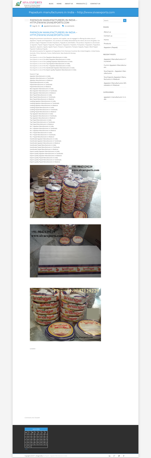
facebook (124, 456)
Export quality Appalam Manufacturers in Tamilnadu (46, 153)
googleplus (114, 456)
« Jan (26, 449)
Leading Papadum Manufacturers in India (59, 61)
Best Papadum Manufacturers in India (58, 59)
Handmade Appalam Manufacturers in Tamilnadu (45, 141)
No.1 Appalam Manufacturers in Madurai (43, 130)
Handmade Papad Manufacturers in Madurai (44, 149)
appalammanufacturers (52, 26)
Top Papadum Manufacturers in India (58, 64)
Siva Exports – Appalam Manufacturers (115, 72)
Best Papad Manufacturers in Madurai (42, 99)
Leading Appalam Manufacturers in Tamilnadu (44, 103)
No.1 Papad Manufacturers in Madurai (42, 137)
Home (59, 4)
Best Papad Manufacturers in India (41, 95)
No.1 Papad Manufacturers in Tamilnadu (43, 135)
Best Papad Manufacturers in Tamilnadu (42, 97)
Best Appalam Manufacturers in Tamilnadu (43, 91)
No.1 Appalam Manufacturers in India (42, 126)
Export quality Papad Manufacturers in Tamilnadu (45, 160)
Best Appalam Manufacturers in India (41, 89)
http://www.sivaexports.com (49, 35)
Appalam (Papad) (111, 47)
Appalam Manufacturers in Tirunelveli (115, 60)
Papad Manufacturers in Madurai (40, 87)
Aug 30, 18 (36, 26)
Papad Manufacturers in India (39, 82)
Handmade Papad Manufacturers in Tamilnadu (45, 147)
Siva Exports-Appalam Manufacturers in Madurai (115, 78)
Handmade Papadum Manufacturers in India (60, 68)
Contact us (95, 4)
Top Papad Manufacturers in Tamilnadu (42, 122)
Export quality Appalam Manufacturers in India (44, 151)
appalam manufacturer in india (115, 98)
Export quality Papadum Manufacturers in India (61, 70)
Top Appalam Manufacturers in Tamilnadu (43, 116)
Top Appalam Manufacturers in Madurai (42, 118)
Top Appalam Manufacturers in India (41, 114)
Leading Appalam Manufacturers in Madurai (44, 105)
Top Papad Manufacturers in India (40, 120)
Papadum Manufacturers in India (56, 57)
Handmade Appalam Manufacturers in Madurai (45, 143)
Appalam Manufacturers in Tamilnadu (42, 78)
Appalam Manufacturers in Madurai (41, 80)
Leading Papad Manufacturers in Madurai (43, 112)
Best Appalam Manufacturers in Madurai (43, 93)
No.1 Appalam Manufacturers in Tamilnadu (43, 128)
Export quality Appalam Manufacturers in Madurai (46, 155)
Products (81, 4)
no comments (69, 26)
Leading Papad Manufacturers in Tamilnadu (44, 110)
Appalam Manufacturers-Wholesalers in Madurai (115, 84)
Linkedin (109, 456)
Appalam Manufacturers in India (40, 76)
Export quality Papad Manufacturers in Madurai (45, 162)
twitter (119, 456)
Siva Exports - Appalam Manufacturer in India (55, 456)
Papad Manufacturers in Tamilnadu (41, 84)
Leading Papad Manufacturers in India (42, 107)
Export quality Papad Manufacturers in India (44, 158)
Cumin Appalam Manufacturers (115, 66)
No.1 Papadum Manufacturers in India (58, 66)
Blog (51, 4)
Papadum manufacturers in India (52, 32)
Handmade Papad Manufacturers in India (43, 145)
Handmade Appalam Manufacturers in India (44, 139)
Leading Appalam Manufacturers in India (43, 101)
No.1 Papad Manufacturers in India (41, 133)
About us (69, 4)
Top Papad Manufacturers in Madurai (42, 124)
